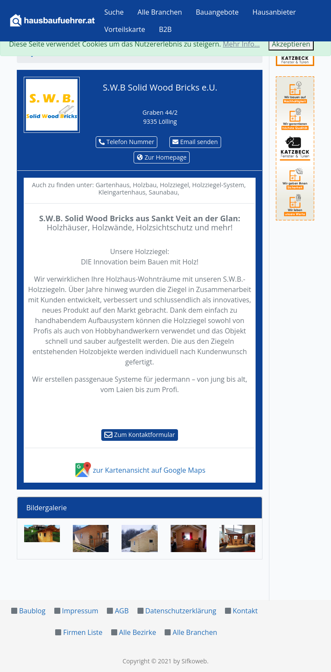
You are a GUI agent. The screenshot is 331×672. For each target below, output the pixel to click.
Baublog (32, 610)
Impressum (80, 610)
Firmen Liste (82, 632)
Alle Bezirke (137, 632)
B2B (165, 29)
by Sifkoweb (190, 661)
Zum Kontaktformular (139, 434)
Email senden (195, 142)
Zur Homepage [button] (162, 157)
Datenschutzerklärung (180, 610)
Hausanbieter (274, 12)
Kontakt (245, 610)
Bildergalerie (46, 507)
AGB (121, 610)
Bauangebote (217, 12)
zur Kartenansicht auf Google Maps (139, 470)
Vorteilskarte (124, 29)
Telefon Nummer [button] (126, 142)
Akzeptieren (291, 44)
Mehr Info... (241, 44)
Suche (114, 12)
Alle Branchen (159, 12)
